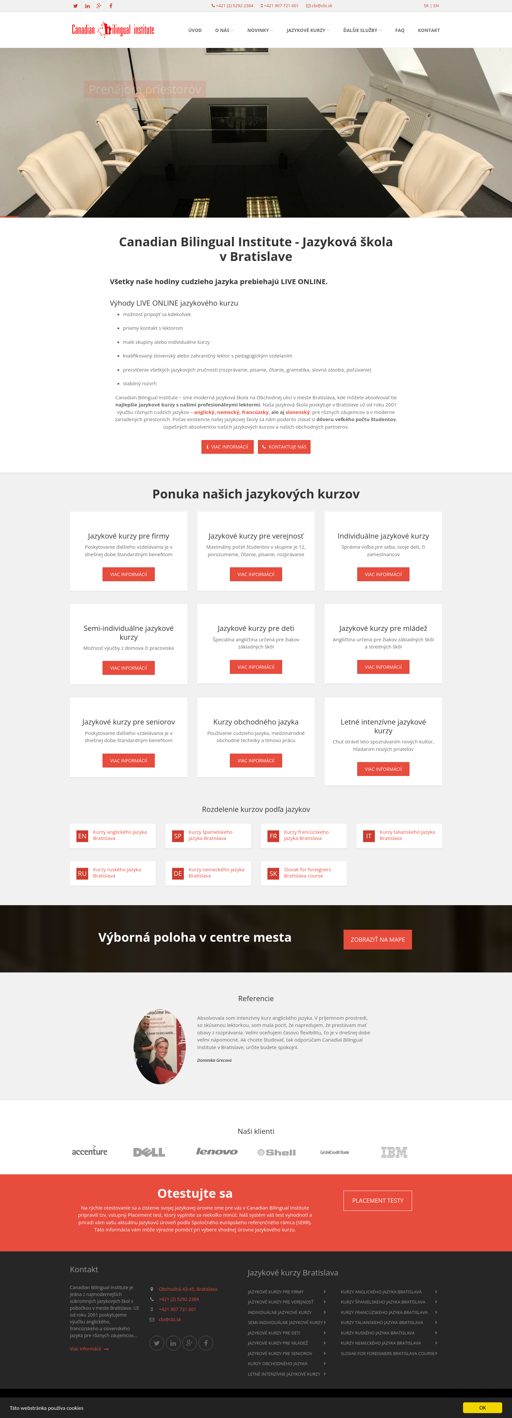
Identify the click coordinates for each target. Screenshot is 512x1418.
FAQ (400, 30)
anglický (204, 412)
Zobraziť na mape (378, 939)
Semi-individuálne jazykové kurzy (285, 1322)
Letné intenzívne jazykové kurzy (284, 1374)
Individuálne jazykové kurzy (280, 1312)
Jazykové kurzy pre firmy (275, 1292)
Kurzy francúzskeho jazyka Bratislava (306, 838)
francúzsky (255, 412)
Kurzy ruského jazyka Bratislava (117, 875)
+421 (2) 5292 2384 (234, 5)
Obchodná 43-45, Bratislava (188, 1289)
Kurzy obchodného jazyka (277, 1363)
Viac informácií (227, 447)
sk (426, 5)
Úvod (195, 30)
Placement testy (378, 1200)
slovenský (298, 412)
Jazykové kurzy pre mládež (278, 1343)
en (436, 5)
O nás (222, 30)
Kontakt (429, 30)
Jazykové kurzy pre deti (274, 1333)
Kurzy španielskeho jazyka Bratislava (211, 838)
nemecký (228, 412)
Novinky (258, 30)
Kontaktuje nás (284, 447)
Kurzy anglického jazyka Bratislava (120, 838)
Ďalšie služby (360, 30)
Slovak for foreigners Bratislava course (307, 875)
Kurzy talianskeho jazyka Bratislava (407, 838)
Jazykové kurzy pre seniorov (280, 1353)
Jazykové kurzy (306, 30)
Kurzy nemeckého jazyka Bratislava (217, 875)
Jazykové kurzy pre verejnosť (280, 1302)
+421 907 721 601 (281, 5)
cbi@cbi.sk (322, 5)
